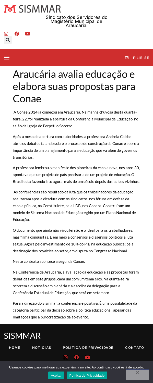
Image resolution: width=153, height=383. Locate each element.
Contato (134, 347)
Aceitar (56, 375)
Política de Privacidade (88, 347)
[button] (8, 40)
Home (14, 347)
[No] (137, 374)
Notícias (41, 347)
